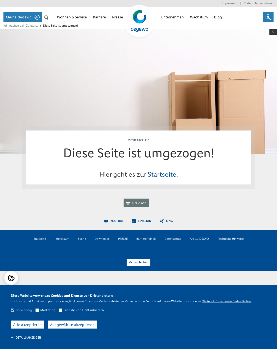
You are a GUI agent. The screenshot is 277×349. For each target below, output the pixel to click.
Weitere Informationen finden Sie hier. (226, 301)
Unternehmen (172, 17)
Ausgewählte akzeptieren (72, 324)
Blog (218, 17)
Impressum (229, 3)
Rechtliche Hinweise (230, 239)
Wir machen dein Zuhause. (20, 26)
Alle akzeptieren (27, 324)
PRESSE (123, 239)
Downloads (102, 239)
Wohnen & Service (72, 17)
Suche (82, 239)
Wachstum (199, 17)
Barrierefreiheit (146, 239)
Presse (117, 17)
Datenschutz (172, 239)
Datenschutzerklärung (259, 3)
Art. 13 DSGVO (199, 239)
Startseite (162, 174)
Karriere (99, 17)
